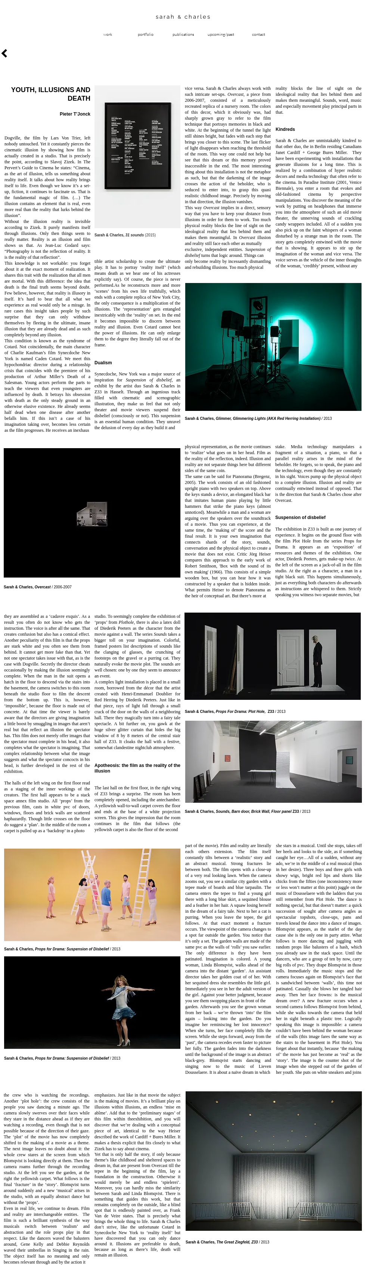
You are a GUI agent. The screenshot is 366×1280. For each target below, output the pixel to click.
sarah (167, 16)
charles (196, 16)
